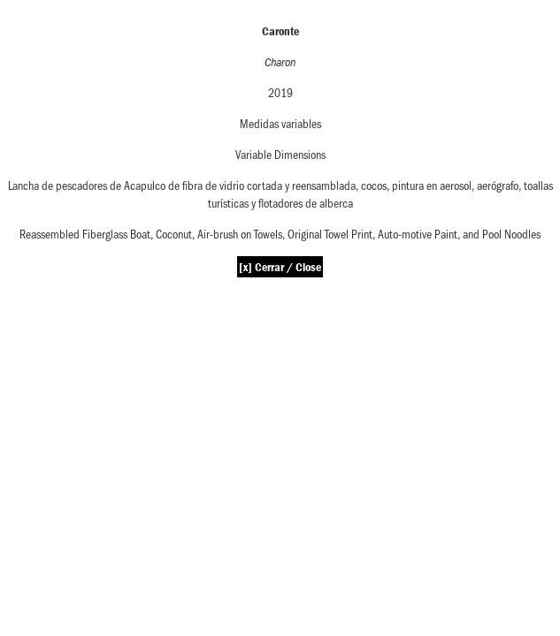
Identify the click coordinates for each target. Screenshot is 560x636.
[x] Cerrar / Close (280, 267)
